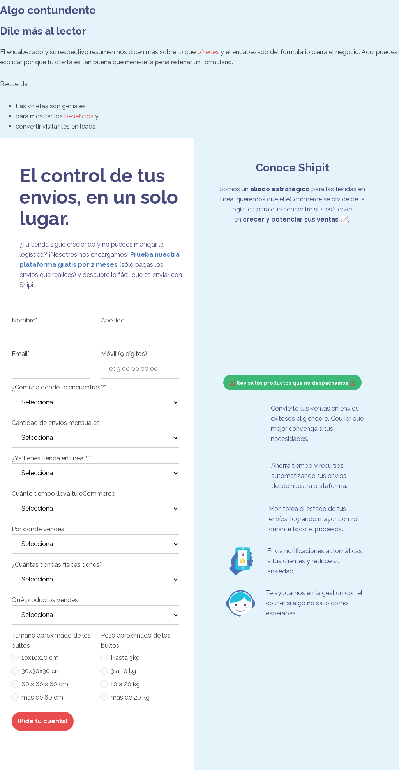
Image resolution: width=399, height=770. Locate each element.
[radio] (51, 659)
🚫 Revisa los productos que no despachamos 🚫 (292, 383)
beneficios (79, 116)
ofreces (208, 52)
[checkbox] (51, 679)
